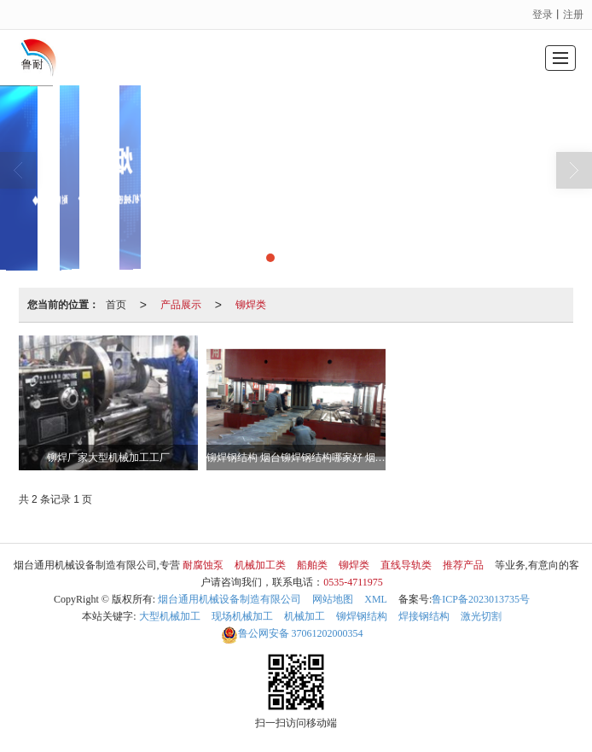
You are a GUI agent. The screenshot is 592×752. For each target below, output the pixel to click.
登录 (542, 14)
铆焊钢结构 (361, 616)
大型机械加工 (169, 616)
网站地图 (332, 599)
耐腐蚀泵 (203, 565)
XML (375, 599)
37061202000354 (292, 633)
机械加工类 (260, 565)
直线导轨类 (406, 565)
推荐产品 (463, 565)
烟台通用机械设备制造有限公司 (229, 599)
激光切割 (481, 616)
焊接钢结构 (424, 616)
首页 (116, 305)
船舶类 (312, 565)
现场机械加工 (242, 616)
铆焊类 (250, 305)
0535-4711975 (353, 582)
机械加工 (304, 616)
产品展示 (180, 305)
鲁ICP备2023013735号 (481, 599)
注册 (573, 14)
